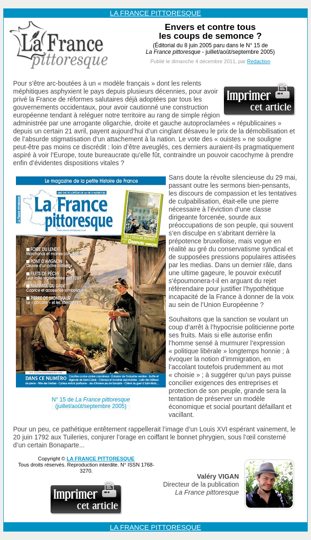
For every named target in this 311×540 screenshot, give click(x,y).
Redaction (259, 61)
